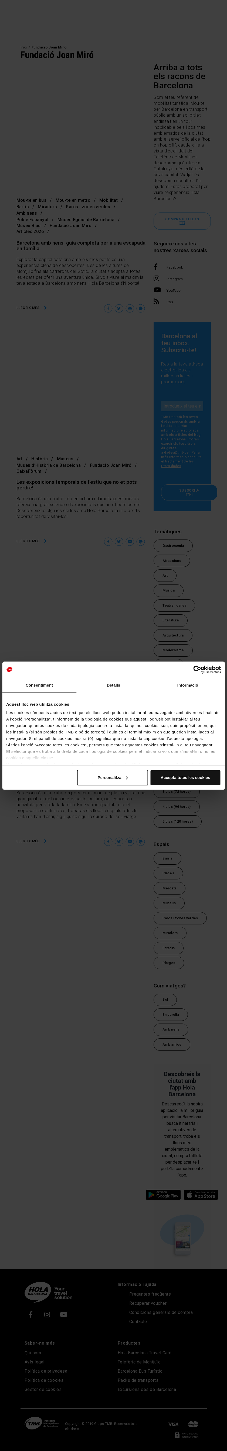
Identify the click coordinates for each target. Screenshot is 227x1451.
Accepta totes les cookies (185, 777)
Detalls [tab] (113, 685)
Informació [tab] (187, 685)
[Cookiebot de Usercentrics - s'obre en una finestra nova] (197, 670)
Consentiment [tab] (39, 685)
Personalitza (113, 777)
